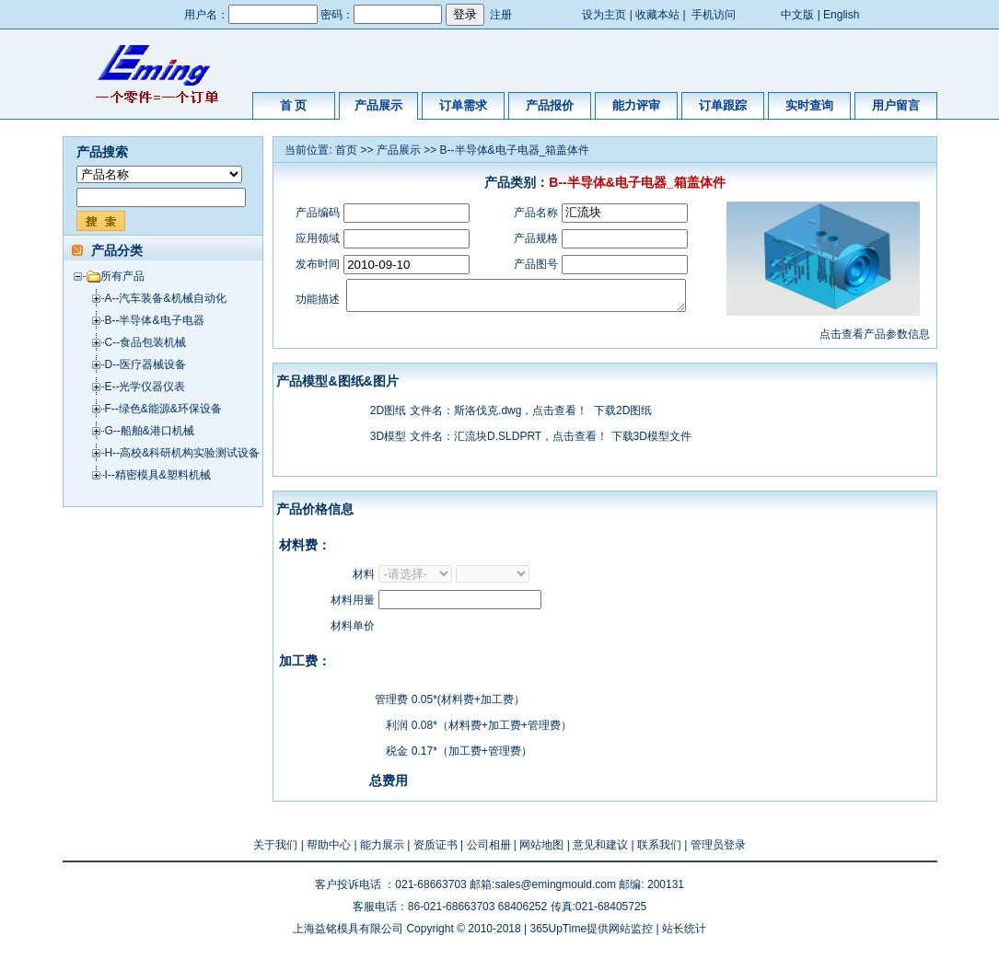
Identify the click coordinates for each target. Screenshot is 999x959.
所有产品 (122, 276)
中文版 (797, 14)
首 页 (294, 105)
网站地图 (541, 850)
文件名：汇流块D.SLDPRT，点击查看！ (509, 441)
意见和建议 (600, 850)
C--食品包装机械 (146, 342)
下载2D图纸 (623, 416)
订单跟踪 (723, 105)
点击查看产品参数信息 (874, 339)
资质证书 (435, 850)
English (841, 14)
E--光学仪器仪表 (145, 386)
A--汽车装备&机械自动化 (166, 298)
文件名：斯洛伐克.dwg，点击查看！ (498, 416)
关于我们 (275, 850)
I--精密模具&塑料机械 (158, 474)
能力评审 (636, 105)
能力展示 (382, 850)
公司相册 (489, 850)
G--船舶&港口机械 (149, 430)
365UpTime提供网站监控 (591, 934)
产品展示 (378, 105)
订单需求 (463, 105)
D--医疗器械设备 (146, 364)
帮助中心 (329, 850)
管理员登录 (718, 850)
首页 (346, 150)
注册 (501, 14)
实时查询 (809, 105)
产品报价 (550, 105)
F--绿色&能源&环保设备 (163, 408)
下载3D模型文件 (651, 441)
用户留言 (896, 105)
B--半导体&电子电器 (154, 320)
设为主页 (604, 14)
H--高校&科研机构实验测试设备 (183, 452)
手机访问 (713, 14)
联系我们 (659, 850)
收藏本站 (657, 14)
